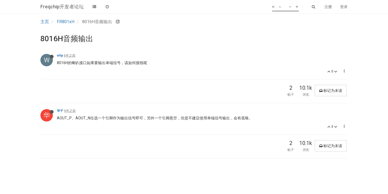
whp (60, 55)
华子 (60, 111)
